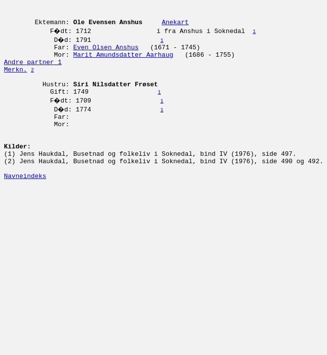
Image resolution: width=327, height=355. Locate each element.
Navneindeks (25, 203)
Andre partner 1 (33, 70)
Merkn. (15, 79)
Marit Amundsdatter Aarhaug (123, 61)
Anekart (175, 26)
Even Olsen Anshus (106, 52)
